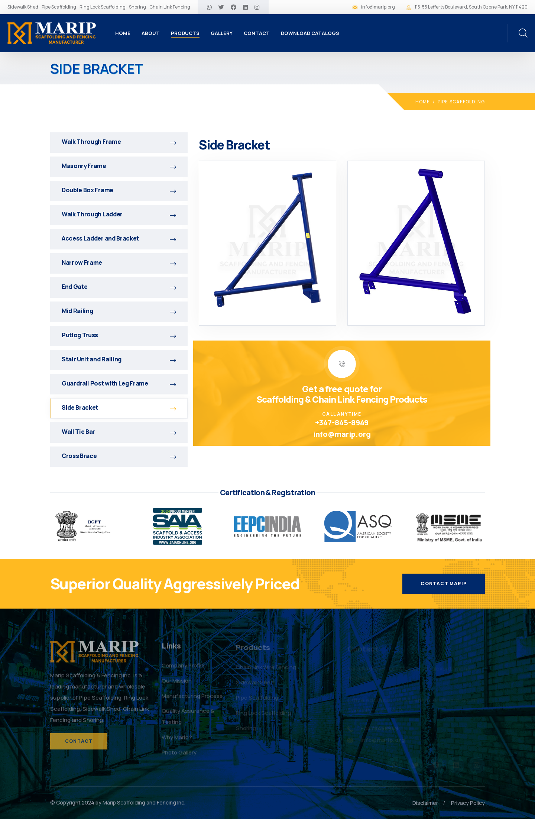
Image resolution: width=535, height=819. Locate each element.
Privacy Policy (468, 802)
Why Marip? (177, 740)
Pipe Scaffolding (461, 102)
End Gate (119, 287)
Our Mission (177, 684)
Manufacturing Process (192, 699)
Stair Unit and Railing (119, 359)
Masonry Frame (119, 166)
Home (122, 33)
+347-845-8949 (342, 422)
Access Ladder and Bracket (119, 238)
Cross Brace (119, 456)
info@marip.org (378, 7)
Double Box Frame (119, 190)
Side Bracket (119, 407)
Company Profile (183, 669)
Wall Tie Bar (119, 432)
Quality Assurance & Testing (188, 719)
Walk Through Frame (119, 142)
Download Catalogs (310, 33)
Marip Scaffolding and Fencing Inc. (144, 802)
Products (185, 33)
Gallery (222, 33)
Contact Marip (444, 583)
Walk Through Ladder (119, 214)
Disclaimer (425, 802)
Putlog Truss (119, 335)
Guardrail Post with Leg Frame (119, 383)
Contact (257, 33)
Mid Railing (119, 311)
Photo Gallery (179, 756)
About (151, 33)
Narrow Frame (119, 262)
